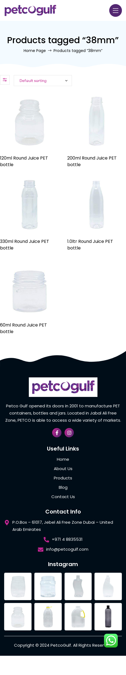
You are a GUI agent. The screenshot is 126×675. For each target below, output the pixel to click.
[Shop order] (43, 80)
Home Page (35, 50)
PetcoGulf (61, 645)
